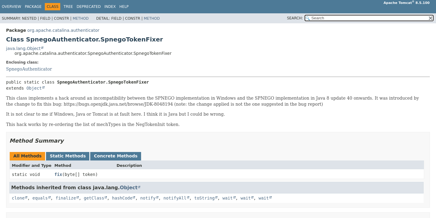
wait (228, 198)
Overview (11, 7)
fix (58, 174)
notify (148, 198)
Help (124, 7)
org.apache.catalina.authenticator (63, 30)
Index (110, 7)
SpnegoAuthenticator (29, 69)
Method (81, 18)
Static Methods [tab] (68, 156)
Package (33, 7)
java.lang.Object (23, 48)
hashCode (122, 198)
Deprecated (89, 7)
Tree (68, 7)
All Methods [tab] (27, 156)
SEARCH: (295, 18)
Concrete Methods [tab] (115, 156)
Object (34, 88)
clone (18, 198)
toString (204, 198)
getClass (94, 198)
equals (40, 198)
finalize (65, 198)
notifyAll (175, 198)
